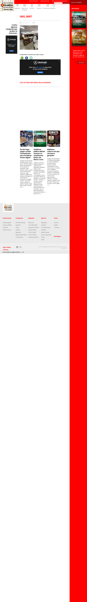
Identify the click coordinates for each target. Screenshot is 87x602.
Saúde (56, 225)
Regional (17, 8)
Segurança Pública (24, 9)
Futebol (43, 230)
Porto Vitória (32, 235)
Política (32, 8)
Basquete (44, 222)
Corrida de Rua (45, 227)
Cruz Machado (32, 225)
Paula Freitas (32, 230)
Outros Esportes (46, 235)
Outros (56, 222)
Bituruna (31, 222)
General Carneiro (33, 227)
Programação (7, 222)
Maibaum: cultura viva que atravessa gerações (53, 152)
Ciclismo (43, 225)
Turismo (56, 227)
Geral (53, 8)
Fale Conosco (7, 230)
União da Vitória (33, 237)
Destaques (57, 236)
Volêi (42, 239)
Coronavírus (19, 237)
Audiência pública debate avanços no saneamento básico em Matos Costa (39, 154)
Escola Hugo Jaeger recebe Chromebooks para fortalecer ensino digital (26, 153)
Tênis (43, 237)
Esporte (39, 8)
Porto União (32, 232)
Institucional (7, 218)
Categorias (19, 218)
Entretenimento (47, 8)
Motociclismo (45, 232)
